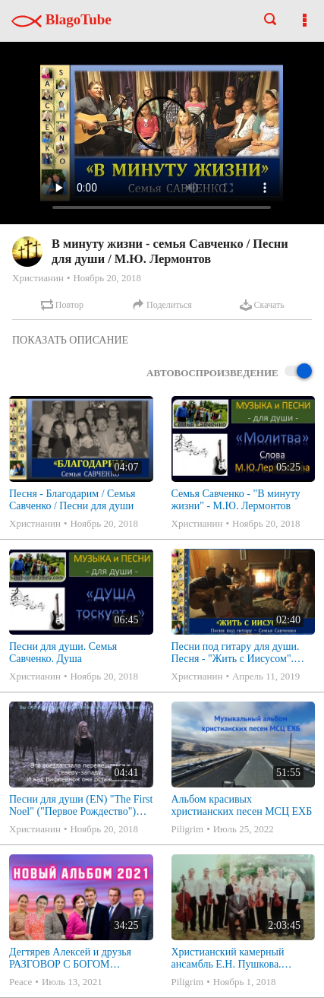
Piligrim (187, 829)
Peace (20, 981)
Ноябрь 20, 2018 (106, 278)
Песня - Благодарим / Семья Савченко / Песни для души (72, 500)
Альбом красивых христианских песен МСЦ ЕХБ (242, 805)
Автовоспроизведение (229, 372)
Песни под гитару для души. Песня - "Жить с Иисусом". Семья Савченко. (235, 653)
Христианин (38, 278)
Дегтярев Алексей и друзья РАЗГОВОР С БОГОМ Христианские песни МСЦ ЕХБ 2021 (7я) (81, 958)
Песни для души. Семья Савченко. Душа (63, 652)
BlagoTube (61, 19)
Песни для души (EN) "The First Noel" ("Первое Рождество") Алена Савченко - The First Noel (81, 806)
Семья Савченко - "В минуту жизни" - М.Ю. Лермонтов (235, 500)
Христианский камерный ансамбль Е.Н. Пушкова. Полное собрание (228, 958)
